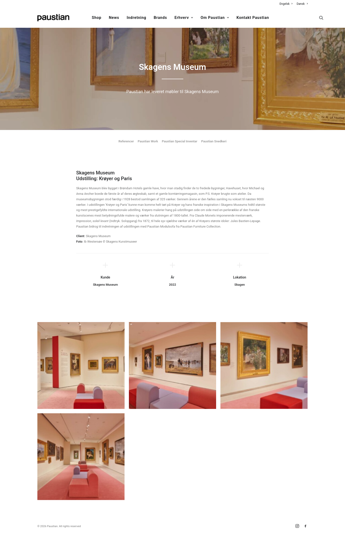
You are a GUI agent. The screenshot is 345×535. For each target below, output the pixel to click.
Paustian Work (148, 141)
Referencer (126, 141)
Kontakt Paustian (252, 17)
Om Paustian (215, 17)
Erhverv (183, 17)
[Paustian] (53, 17)
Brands (160, 17)
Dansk (302, 4)
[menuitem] (287, 4)
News (114, 17)
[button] (321, 18)
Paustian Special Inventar (179, 141)
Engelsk (286, 4)
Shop (96, 17)
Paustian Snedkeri (214, 141)
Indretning (136, 17)
